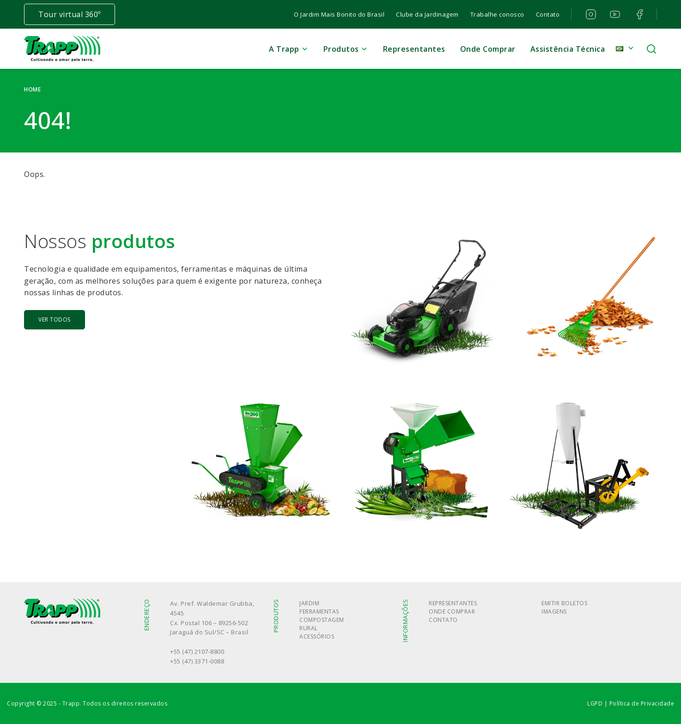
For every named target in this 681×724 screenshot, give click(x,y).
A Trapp (284, 49)
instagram (589, 14)
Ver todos (54, 319)
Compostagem (321, 620)
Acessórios (316, 636)
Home (32, 89)
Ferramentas (319, 611)
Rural (308, 628)
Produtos (341, 49)
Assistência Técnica (567, 49)
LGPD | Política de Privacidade (630, 703)
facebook (638, 14)
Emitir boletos (564, 603)
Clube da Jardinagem (427, 14)
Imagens (554, 611)
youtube (614, 14)
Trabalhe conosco (497, 14)
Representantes (414, 49)
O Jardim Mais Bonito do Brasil (339, 14)
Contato (548, 14)
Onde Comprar (488, 49)
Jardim (309, 603)
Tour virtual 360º (69, 14)
